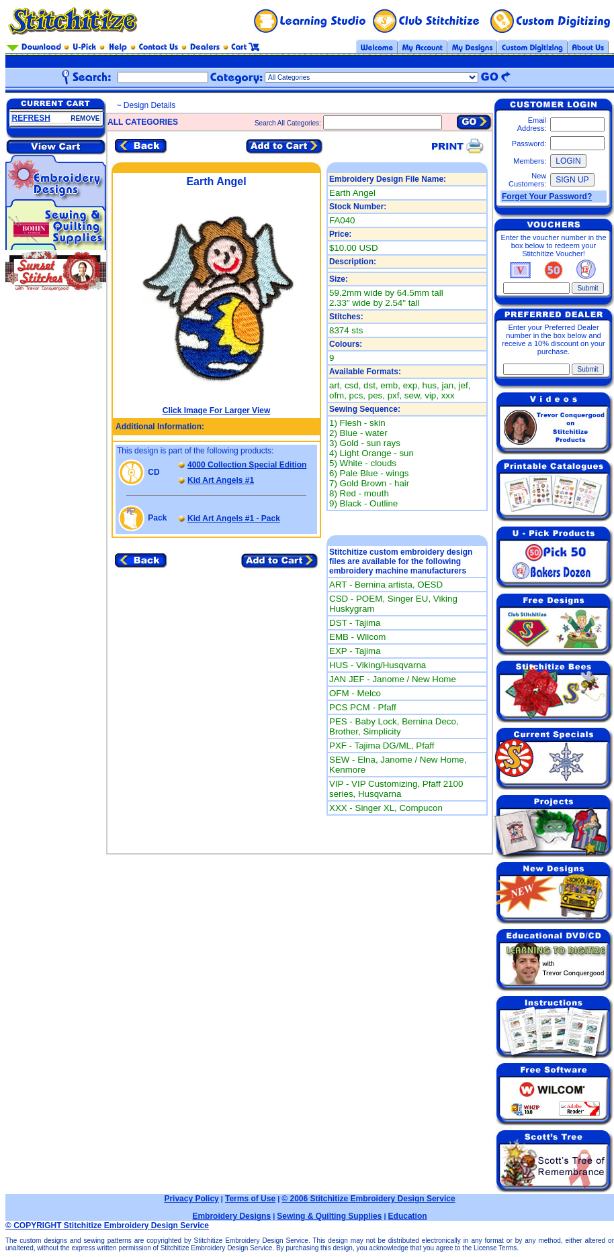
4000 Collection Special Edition (246, 465)
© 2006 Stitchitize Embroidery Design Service (368, 1198)
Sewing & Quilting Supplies (329, 1216)
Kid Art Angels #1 (220, 480)
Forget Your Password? (547, 196)
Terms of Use (250, 1198)
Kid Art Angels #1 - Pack (233, 518)
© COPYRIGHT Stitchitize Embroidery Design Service (107, 1225)
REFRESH (31, 118)
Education (407, 1216)
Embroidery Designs (231, 1216)
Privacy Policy (191, 1198)
